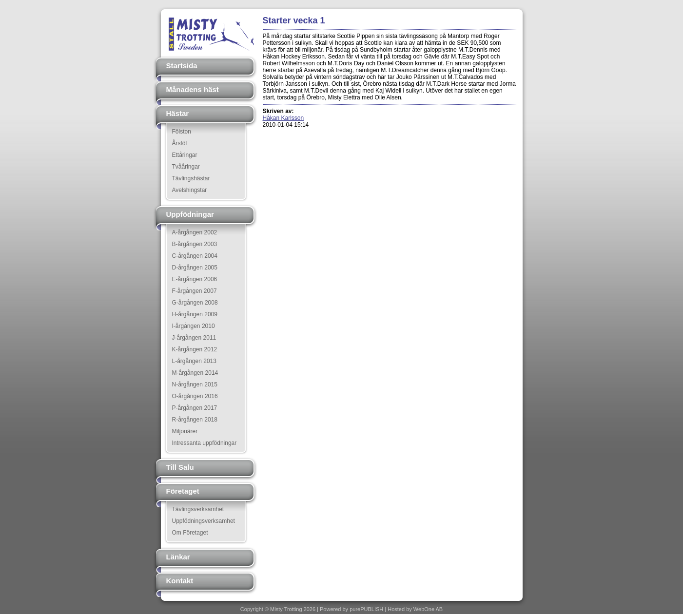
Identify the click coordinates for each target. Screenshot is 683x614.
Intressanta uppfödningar (204, 443)
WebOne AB (428, 609)
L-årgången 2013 (194, 361)
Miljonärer (185, 431)
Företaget (182, 491)
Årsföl (179, 143)
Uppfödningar (190, 214)
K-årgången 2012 (194, 349)
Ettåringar (184, 155)
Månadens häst (192, 89)
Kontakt (180, 580)
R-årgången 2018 (194, 419)
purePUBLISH (366, 609)
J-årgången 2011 (194, 337)
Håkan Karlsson (283, 118)
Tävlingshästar (191, 178)
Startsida (181, 65)
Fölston (181, 131)
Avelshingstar (189, 190)
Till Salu (180, 467)
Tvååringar (186, 166)
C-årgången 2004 (194, 255)
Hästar (177, 113)
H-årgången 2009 (194, 314)
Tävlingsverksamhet (198, 509)
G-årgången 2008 (195, 302)
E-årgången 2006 (194, 279)
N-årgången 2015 (194, 384)
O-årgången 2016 (195, 396)
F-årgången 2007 (194, 291)
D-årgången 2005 (194, 267)
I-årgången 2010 (193, 326)
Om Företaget (190, 532)
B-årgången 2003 (194, 244)
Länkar (178, 557)
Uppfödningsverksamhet (203, 521)
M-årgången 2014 (195, 372)
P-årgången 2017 (194, 407)
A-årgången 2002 (194, 232)
